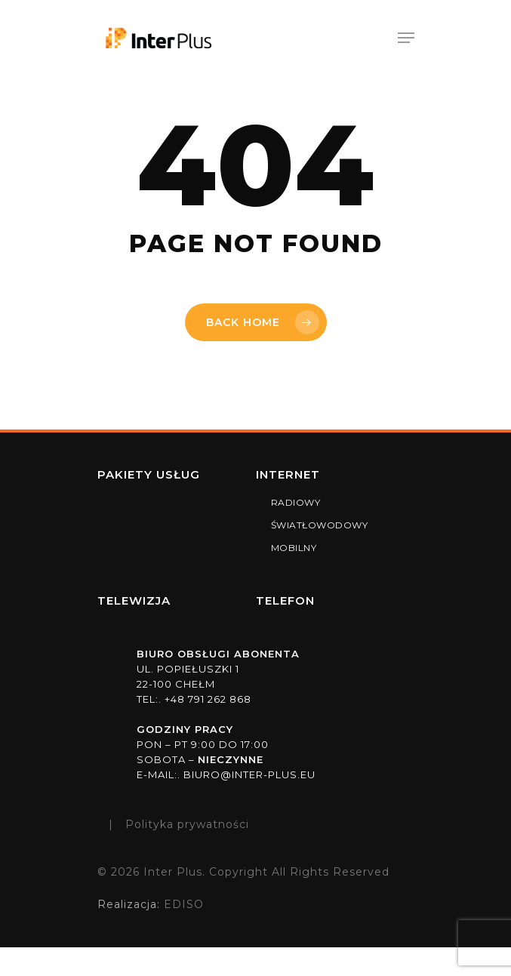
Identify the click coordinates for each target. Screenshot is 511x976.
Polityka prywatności (187, 824)
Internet (288, 474)
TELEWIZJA (134, 600)
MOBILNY (294, 547)
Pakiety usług (148, 474)
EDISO (182, 904)
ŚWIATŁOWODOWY (319, 525)
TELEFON (285, 600)
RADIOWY (296, 502)
